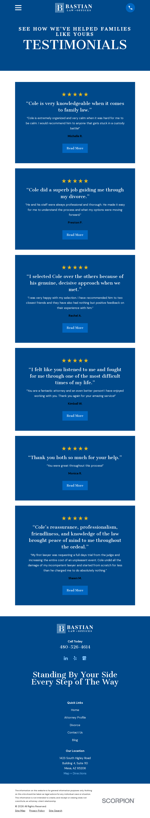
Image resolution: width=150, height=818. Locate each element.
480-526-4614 (75, 646)
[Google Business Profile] (84, 658)
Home (75, 710)
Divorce (75, 725)
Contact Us (75, 732)
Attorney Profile (75, 717)
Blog (75, 740)
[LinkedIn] (66, 658)
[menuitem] (20, 811)
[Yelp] (75, 658)
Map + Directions (75, 773)
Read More (75, 148)
